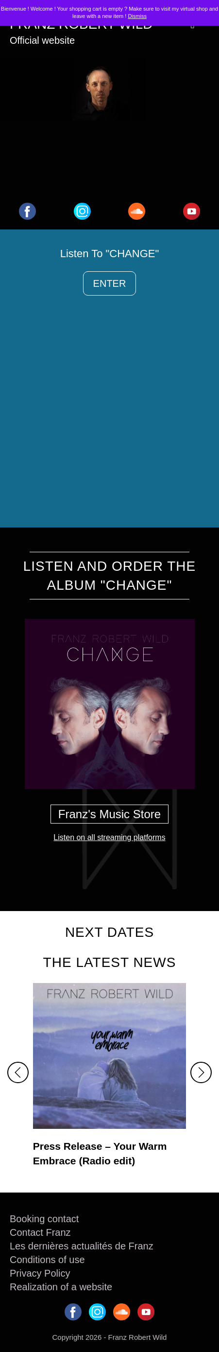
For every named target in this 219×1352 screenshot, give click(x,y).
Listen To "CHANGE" (109, 253)
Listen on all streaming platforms (109, 837)
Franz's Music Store (109, 814)
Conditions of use (47, 1259)
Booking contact (44, 1218)
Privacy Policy (40, 1273)
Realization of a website (61, 1287)
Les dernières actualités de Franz (81, 1246)
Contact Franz (40, 1232)
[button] (18, 1072)
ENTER (109, 283)
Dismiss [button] (137, 16)
